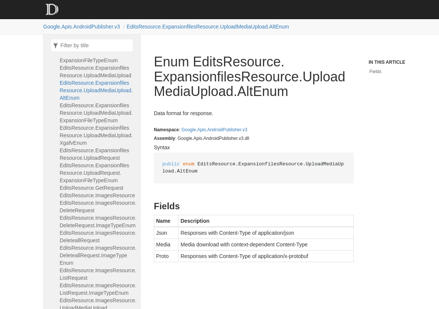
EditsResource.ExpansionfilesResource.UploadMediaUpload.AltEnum (208, 27)
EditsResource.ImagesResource (97, 195)
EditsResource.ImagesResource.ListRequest (98, 274)
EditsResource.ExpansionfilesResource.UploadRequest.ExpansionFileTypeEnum (94, 172)
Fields (376, 71)
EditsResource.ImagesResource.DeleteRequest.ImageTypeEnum (98, 221)
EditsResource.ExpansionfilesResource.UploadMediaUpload (95, 71)
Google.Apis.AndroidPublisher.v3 (81, 27)
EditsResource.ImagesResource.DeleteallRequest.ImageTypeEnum (98, 255)
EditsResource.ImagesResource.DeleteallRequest (98, 236)
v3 (244, 129)
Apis (201, 129)
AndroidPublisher (224, 129)
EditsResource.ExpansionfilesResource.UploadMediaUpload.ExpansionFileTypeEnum (96, 112)
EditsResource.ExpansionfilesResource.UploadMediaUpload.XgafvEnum (96, 135)
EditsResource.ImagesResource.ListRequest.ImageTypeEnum (98, 289)
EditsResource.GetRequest (91, 188)
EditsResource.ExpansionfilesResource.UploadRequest (94, 154)
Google (188, 129)
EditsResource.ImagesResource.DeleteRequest (98, 206)
